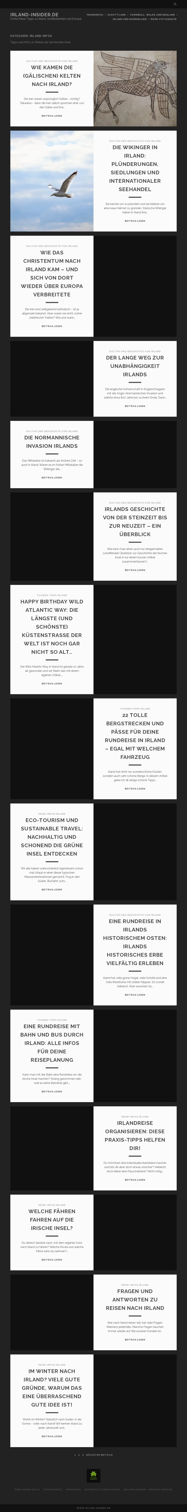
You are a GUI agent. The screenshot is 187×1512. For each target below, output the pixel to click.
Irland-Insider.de (34, 14)
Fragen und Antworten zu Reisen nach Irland (135, 1299)
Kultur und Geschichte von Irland (52, 61)
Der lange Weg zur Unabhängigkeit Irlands (135, 366)
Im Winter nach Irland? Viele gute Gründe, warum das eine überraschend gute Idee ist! (52, 1388)
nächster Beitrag (99, 1455)
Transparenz (52, 1489)
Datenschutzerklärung (102, 1489)
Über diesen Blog (27, 1489)
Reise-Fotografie (164, 19)
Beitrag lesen (52, 116)
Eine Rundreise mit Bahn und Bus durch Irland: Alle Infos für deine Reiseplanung (52, 1043)
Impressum (73, 1489)
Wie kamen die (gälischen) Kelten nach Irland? (52, 75)
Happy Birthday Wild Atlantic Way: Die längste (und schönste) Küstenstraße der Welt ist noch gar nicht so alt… (52, 627)
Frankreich (95, 14)
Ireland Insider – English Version (147, 1489)
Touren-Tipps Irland (52, 595)
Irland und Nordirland (130, 19)
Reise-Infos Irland (51, 814)
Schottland (117, 14)
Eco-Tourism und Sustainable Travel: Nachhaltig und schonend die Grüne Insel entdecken (52, 837)
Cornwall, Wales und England (152, 14)
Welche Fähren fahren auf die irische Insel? (52, 1219)
